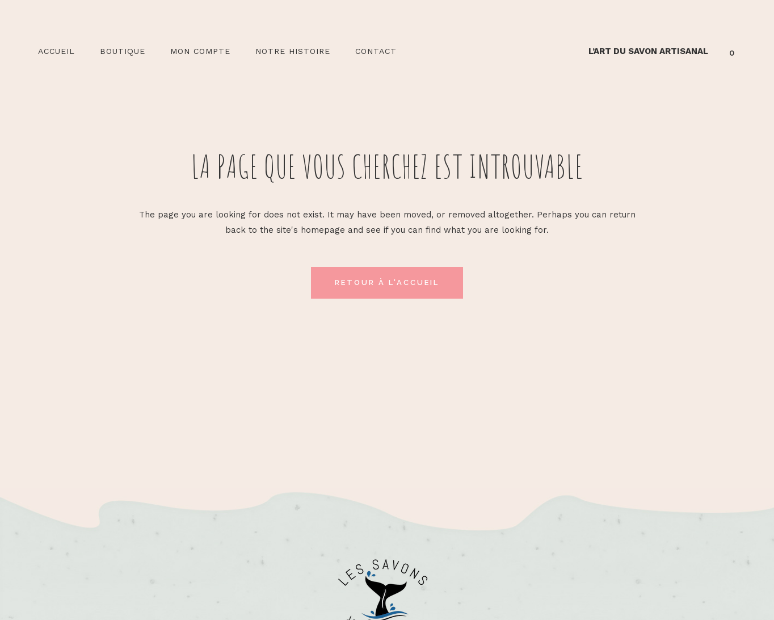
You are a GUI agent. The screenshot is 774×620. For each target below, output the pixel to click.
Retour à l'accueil (387, 282)
